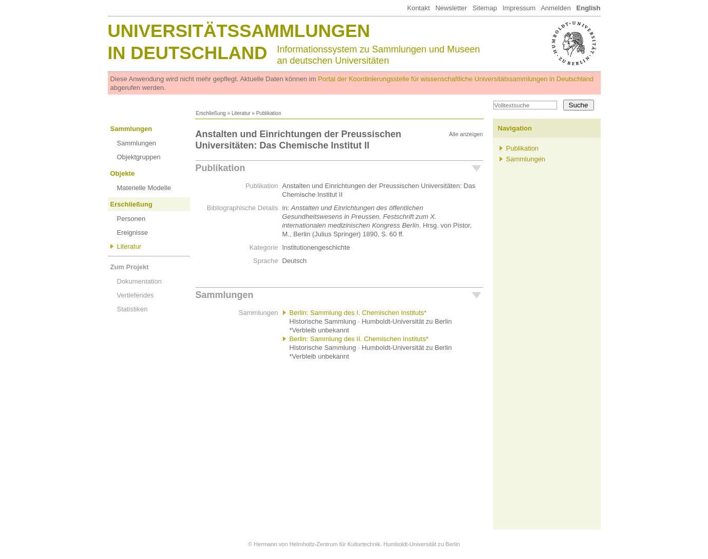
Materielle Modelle (144, 188)
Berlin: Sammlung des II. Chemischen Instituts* (359, 339)
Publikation (220, 168)
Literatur (241, 113)
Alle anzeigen (466, 134)
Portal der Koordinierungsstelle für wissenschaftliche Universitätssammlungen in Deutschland (456, 79)
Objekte (122, 173)
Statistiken (132, 309)
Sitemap (484, 8)
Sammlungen (131, 129)
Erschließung (211, 113)
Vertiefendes (135, 295)
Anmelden (556, 8)
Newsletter (451, 8)
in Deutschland (187, 53)
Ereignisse (132, 232)
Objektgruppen (139, 157)
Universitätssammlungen (239, 31)
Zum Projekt (129, 267)
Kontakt (418, 8)
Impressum (519, 8)
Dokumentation (139, 281)
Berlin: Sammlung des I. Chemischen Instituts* (358, 312)
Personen (131, 218)
